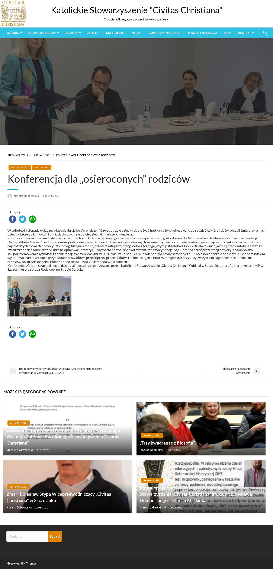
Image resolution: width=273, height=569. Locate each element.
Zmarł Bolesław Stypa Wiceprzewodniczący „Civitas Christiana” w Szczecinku (58, 497)
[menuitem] (13, 33)
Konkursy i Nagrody (164, 33)
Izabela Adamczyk (152, 450)
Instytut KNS (115, 33)
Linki (227, 33)
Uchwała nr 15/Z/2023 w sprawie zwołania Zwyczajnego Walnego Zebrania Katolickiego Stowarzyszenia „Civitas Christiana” (63, 436)
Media (136, 33)
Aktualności (42, 155)
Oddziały (71, 33)
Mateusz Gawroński (19, 450)
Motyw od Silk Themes (21, 563)
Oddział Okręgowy (42, 33)
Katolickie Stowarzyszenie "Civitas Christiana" (136, 10)
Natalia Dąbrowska (26, 196)
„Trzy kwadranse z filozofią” (167, 442)
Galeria (92, 33)
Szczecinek (41, 167)
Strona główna (17, 155)
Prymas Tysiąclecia (202, 33)
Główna (13, 33)
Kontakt (244, 33)
